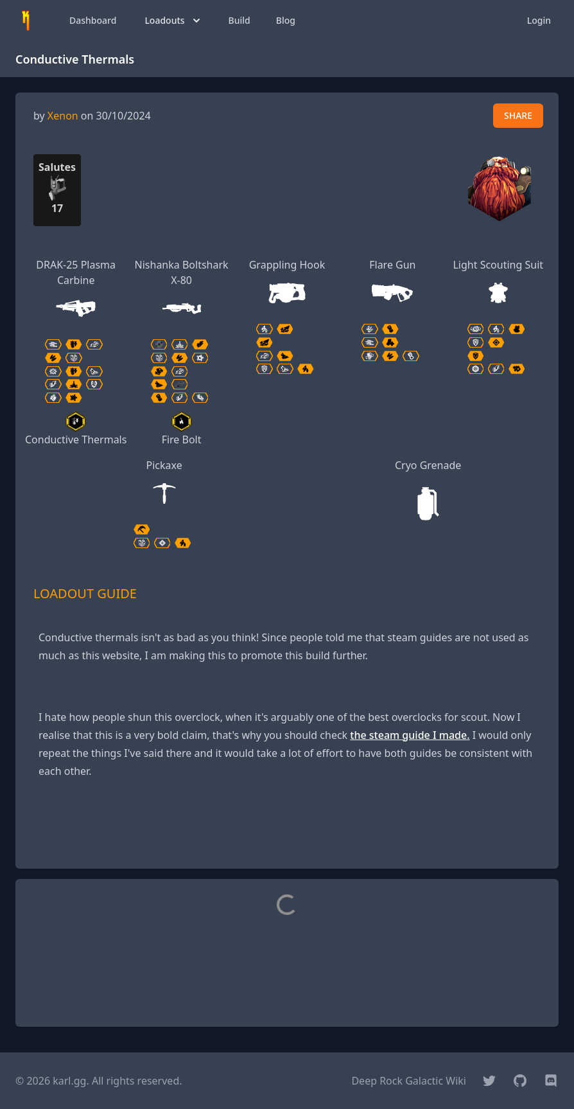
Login (539, 20)
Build (239, 20)
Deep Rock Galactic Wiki (408, 1081)
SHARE (518, 115)
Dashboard (92, 20)
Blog (285, 20)
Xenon (63, 116)
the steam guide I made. (409, 735)
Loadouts (173, 20)
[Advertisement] (287, 829)
